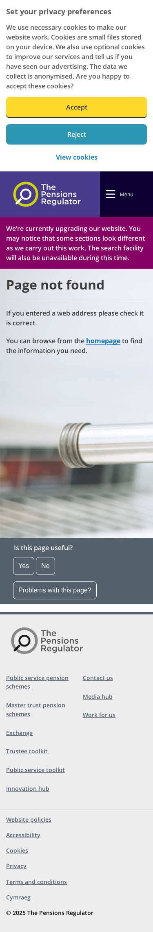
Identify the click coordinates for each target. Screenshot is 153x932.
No (45, 565)
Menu (126, 194)
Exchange (19, 733)
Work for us (99, 715)
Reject (76, 134)
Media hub (98, 696)
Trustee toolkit (27, 751)
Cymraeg (18, 897)
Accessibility (23, 835)
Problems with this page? (54, 590)
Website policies (28, 819)
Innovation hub (27, 788)
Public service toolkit (35, 770)
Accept (76, 107)
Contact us (98, 678)
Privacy (16, 866)
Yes (23, 565)
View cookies (77, 157)
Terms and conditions (36, 882)
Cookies (17, 850)
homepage (103, 340)
